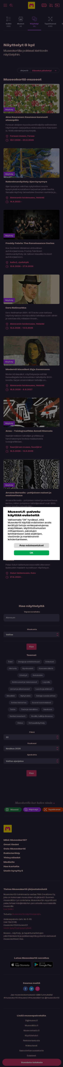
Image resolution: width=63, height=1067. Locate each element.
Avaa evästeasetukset (31, 545)
